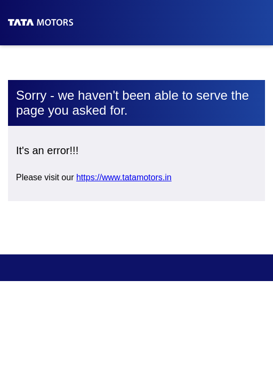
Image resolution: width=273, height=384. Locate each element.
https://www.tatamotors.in (124, 177)
